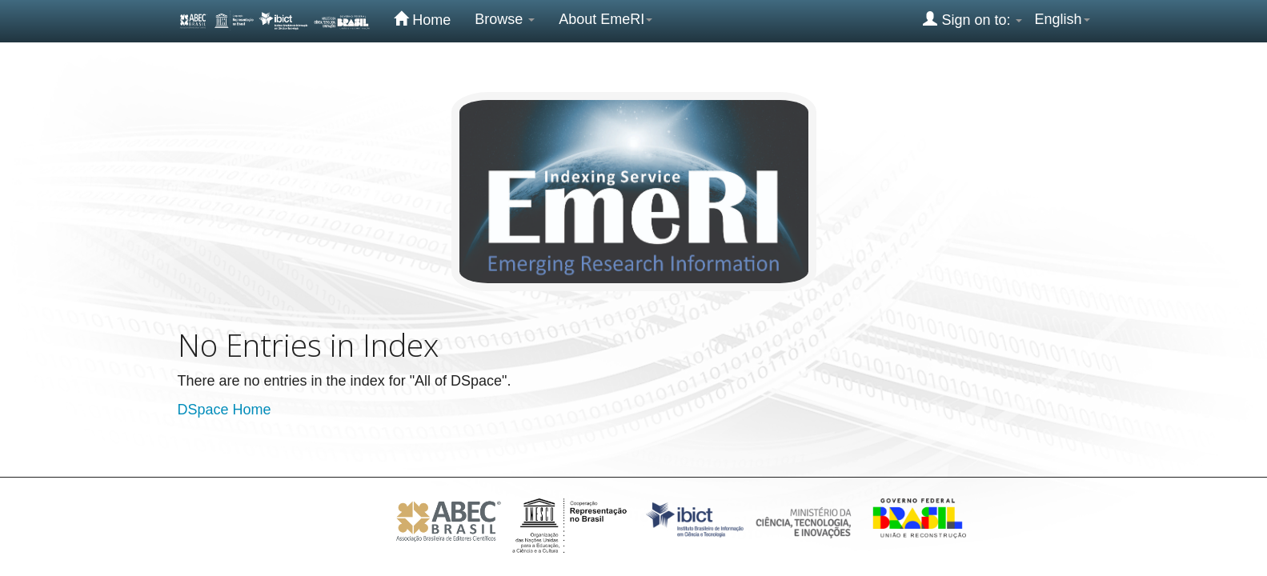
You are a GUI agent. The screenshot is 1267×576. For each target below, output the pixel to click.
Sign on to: (972, 19)
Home (422, 19)
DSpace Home (224, 410)
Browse (505, 19)
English (1061, 19)
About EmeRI (605, 19)
